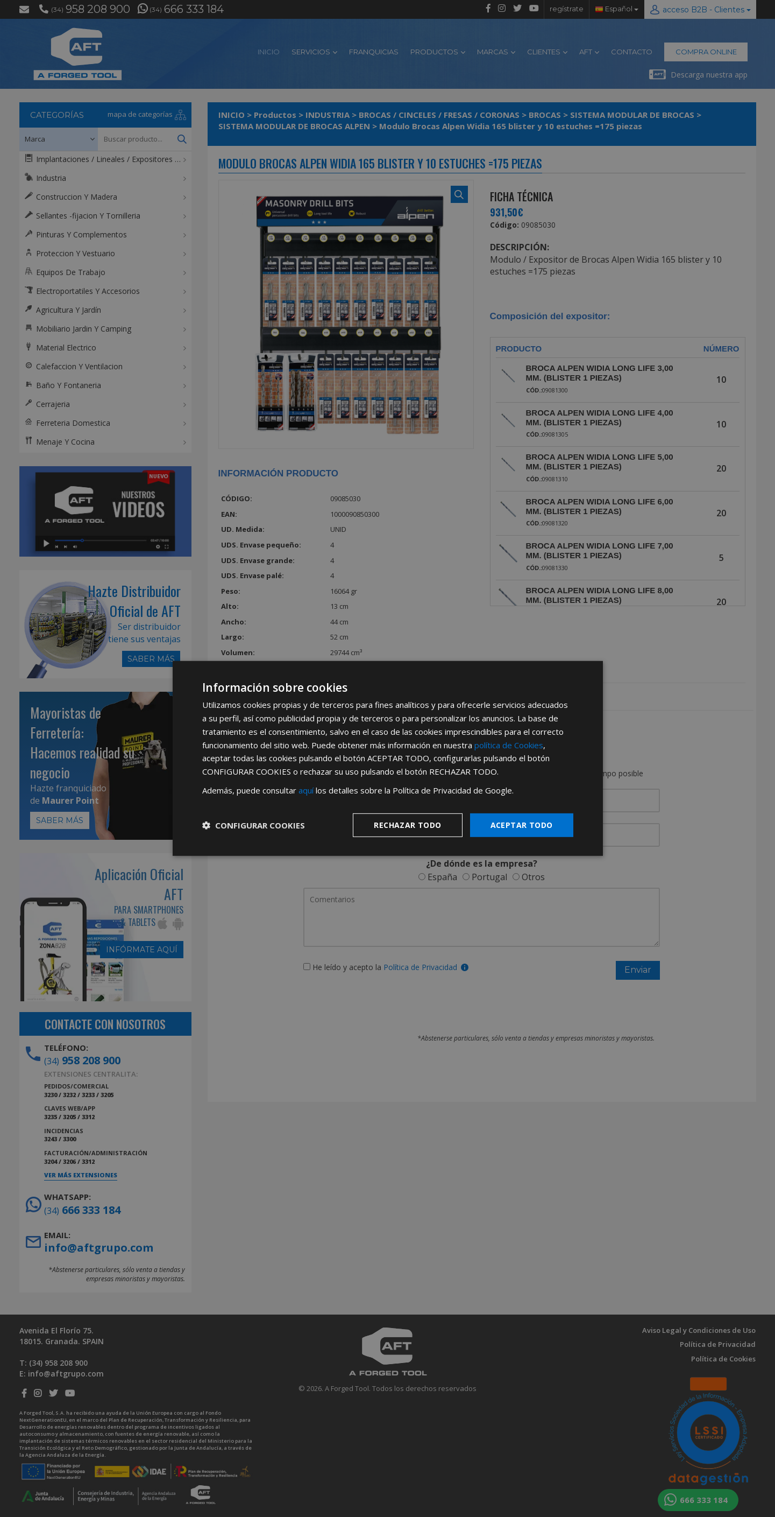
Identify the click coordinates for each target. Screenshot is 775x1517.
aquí (306, 790)
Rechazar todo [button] (407, 824)
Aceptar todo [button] (521, 824)
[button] (253, 825)
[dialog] (387, 758)
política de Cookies (508, 744)
